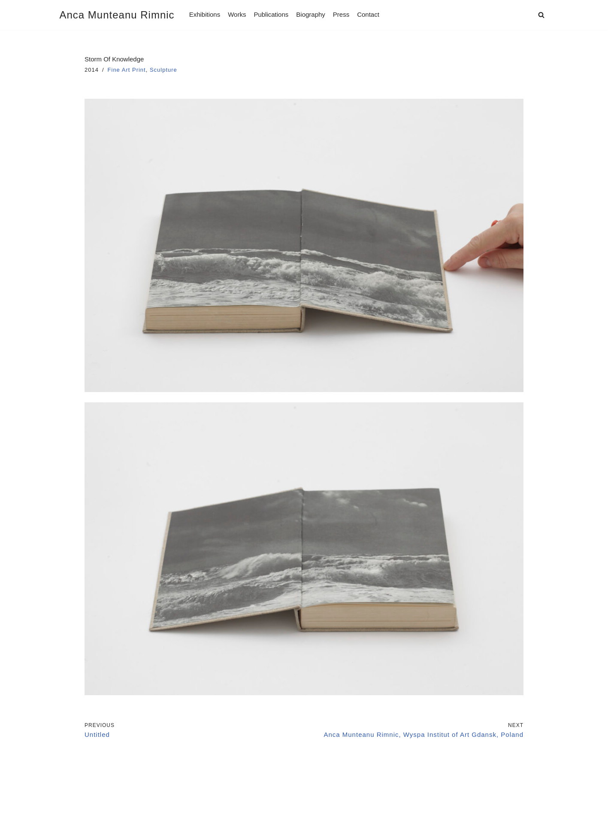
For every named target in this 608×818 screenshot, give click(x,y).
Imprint (71, 788)
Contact (368, 14)
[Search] (541, 15)
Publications (271, 14)
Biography (310, 14)
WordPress (141, 808)
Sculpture (163, 70)
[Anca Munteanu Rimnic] (117, 15)
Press (341, 14)
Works (237, 14)
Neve (68, 808)
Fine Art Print (127, 70)
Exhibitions (205, 14)
